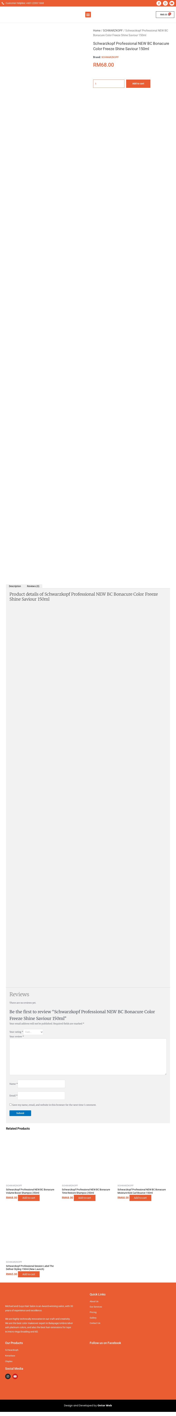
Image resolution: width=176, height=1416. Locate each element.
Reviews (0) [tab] (35, 586)
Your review (16, 1037)
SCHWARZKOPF (113, 30)
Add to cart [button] (32, 1201)
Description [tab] (15, 586)
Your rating (16, 1032)
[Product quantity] (110, 84)
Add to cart (141, 83)
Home (96, 30)
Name (13, 1086)
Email (13, 1098)
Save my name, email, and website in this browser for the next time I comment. (54, 1108)
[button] (88, 14)
